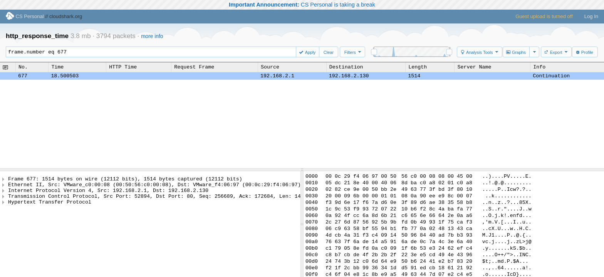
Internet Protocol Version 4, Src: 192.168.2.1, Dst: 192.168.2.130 (108, 193)
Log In (591, 16)
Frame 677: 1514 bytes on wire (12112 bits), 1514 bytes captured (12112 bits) (125, 179)
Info (539, 66)
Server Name (474, 66)
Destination (346, 66)
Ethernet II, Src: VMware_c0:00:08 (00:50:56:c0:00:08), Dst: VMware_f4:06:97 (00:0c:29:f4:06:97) (154, 186)
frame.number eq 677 (154, 52)
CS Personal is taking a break (302, 5)
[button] (308, 52)
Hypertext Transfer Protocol (49, 207)
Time (57, 66)
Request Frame (194, 66)
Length (417, 66)
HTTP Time (123, 66)
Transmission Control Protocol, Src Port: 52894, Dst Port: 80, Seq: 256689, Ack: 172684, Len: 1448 (157, 200)
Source (270, 66)
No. (23, 66)
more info (152, 36)
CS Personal (25, 16)
